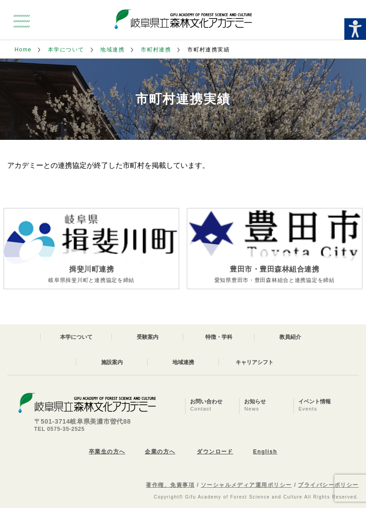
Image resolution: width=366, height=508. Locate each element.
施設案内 (112, 362)
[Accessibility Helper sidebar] (355, 29)
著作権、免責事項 (170, 485)
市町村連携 (156, 49)
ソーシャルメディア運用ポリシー (246, 485)
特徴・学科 (218, 337)
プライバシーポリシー (328, 485)
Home (23, 49)
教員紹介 (290, 337)
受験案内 (147, 337)
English (265, 451)
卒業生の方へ (107, 451)
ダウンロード (215, 451)
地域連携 (112, 49)
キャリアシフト (254, 362)
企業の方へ (160, 451)
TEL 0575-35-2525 (59, 429)
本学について (66, 49)
